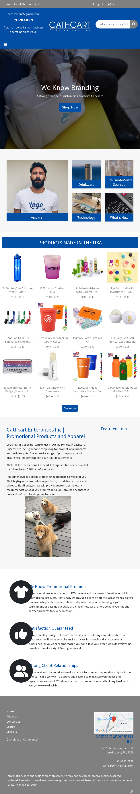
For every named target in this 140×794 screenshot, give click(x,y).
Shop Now (70, 107)
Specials (12, 732)
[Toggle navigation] (5, 44)
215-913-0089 (125, 761)
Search (11, 726)
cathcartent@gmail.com (23, 14)
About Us (19, 4)
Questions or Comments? (22, 739)
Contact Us (34, 4)
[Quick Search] (113, 24)
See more (70, 408)
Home (7, 4)
